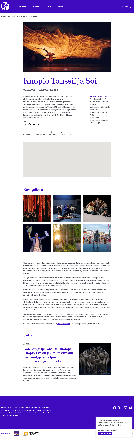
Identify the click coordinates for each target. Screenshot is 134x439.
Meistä (61, 6)
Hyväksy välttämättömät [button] (107, 430)
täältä (118, 425)
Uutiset (36, 6)
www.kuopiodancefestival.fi (100, 96)
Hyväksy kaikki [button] (105, 434)
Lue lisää (31, 386)
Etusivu (3, 16)
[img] (114, 407)
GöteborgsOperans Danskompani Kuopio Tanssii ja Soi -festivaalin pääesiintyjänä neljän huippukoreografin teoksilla (49, 355)
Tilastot (49, 6)
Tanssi (19, 16)
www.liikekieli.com (63, 324)
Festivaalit (23, 6)
